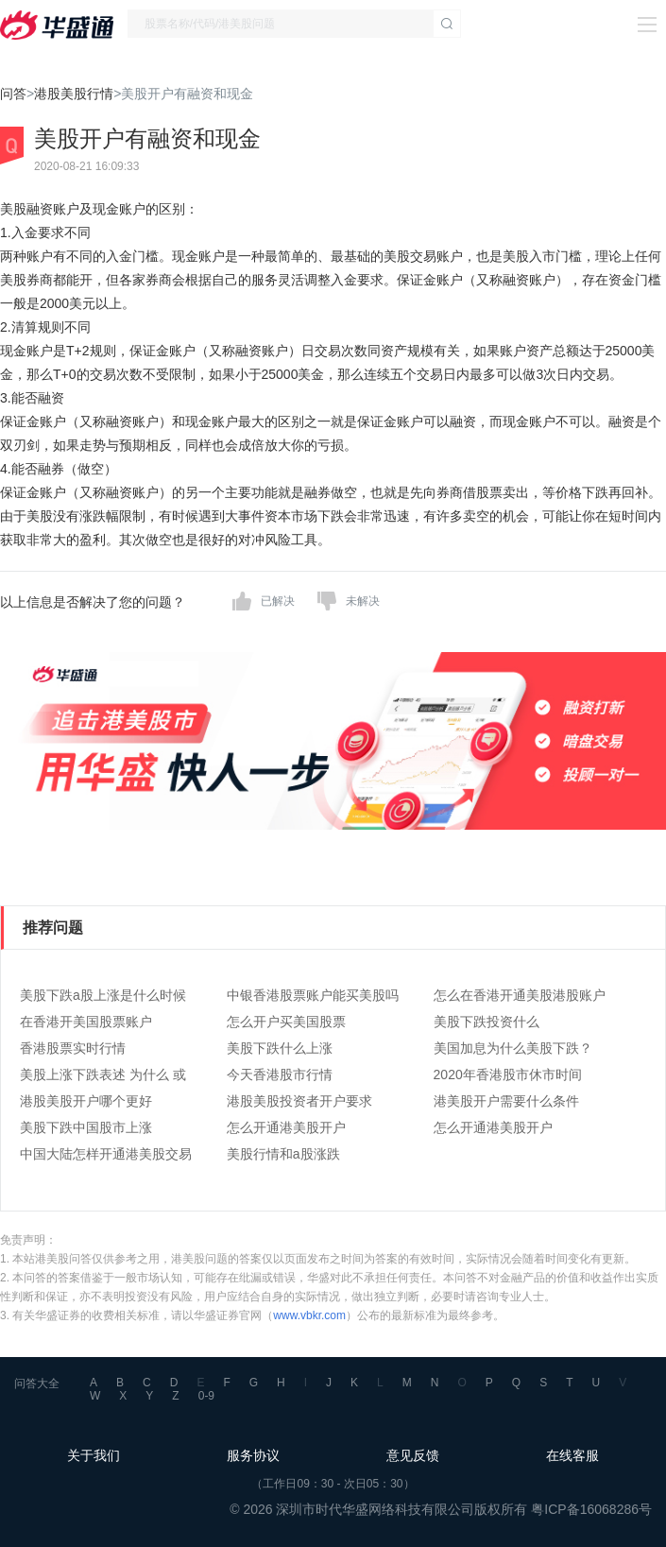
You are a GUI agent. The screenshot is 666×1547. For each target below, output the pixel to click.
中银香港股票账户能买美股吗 (313, 995)
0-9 (206, 1395)
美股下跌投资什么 (486, 1021)
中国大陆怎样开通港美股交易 (106, 1153)
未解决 (363, 601)
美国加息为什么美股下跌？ (513, 1048)
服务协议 (253, 1455)
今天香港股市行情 (280, 1074)
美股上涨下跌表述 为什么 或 (103, 1074)
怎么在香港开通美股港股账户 (520, 995)
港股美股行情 (73, 93)
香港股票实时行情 (73, 1048)
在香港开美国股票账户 (86, 1021)
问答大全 (37, 1383)
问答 (13, 93)
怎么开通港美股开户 (286, 1127)
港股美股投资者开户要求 (299, 1101)
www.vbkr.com (309, 1315)
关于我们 (93, 1455)
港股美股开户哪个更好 (86, 1101)
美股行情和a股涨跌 (283, 1153)
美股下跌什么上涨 (280, 1048)
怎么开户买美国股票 (286, 1021)
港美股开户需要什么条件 (506, 1101)
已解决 (278, 601)
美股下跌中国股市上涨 (86, 1127)
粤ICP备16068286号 (591, 1509)
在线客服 (572, 1455)
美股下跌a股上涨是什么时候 (103, 995)
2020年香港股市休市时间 (508, 1074)
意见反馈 (412, 1455)
